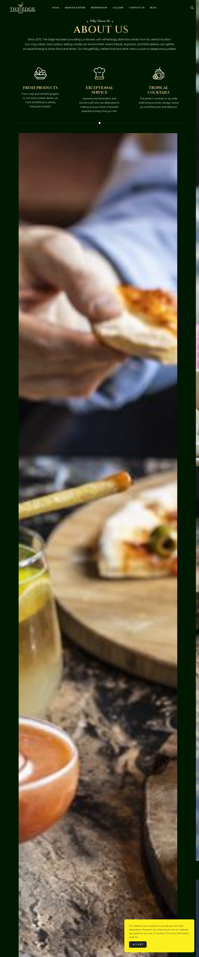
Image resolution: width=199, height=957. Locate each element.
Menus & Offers (75, 7)
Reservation (99, 7)
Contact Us (136, 7)
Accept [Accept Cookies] (137, 944)
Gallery (118, 7)
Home (55, 7)
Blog (153, 7)
